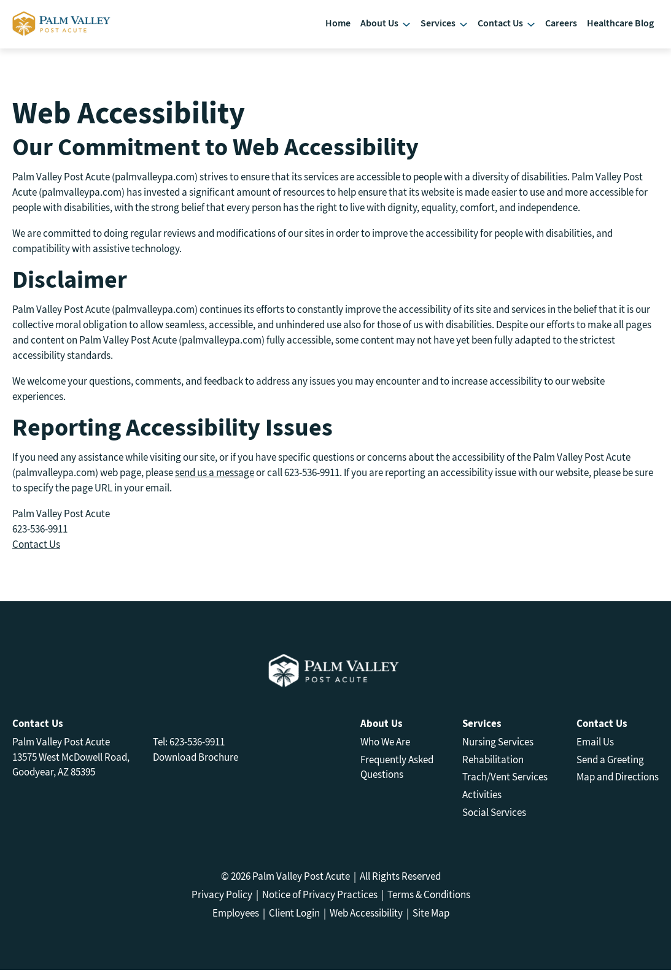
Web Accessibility (366, 916)
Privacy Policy (222, 897)
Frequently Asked (396, 762)
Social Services (494, 816)
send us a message (214, 476)
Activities (482, 798)
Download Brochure (195, 760)
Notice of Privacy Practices (320, 897)
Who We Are (385, 745)
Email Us (595, 745)
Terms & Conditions (428, 897)
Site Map (431, 916)
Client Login (294, 916)
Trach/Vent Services (505, 780)
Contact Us (36, 547)
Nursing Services (497, 745)
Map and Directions (617, 780)
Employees (235, 916)
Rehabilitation (493, 762)
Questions (381, 778)
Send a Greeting (610, 762)
